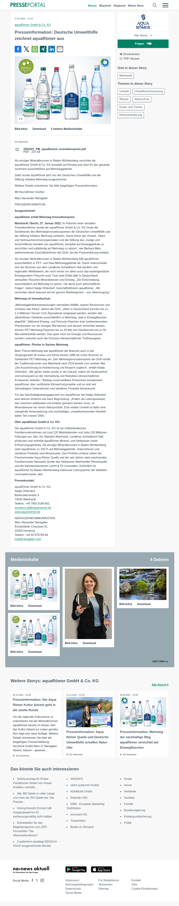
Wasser (124, 100)
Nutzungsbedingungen (79, 889)
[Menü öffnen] (165, 5)
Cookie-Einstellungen (144, 893)
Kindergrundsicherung (138, 821)
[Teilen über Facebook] (18, 49)
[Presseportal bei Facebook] (31, 885)
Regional (120, 5)
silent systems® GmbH (84, 789)
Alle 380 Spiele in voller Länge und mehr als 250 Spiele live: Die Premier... (34, 802)
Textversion (105, 889)
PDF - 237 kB (54, 150)
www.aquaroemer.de (27, 511)
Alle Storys (143, 35)
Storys (92, 5)
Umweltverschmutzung (150, 91)
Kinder (128, 783)
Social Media (73, 897)
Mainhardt (126, 75)
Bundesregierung (134, 814)
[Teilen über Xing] (43, 49)
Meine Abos (136, 5)
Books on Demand (82, 831)
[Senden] (60, 49)
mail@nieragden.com (28, 539)
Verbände (130, 796)
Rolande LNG (78, 802)
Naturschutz (143, 100)
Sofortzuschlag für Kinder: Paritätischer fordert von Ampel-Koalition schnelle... (32, 787)
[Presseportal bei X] (35, 885)
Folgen (143, 43)
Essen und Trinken (131, 108)
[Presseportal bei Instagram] (41, 884)
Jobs (134, 889)
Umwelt (124, 91)
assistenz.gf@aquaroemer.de (33, 507)
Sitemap (103, 893)
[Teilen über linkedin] (51, 49)
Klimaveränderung (131, 117)
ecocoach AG (78, 819)
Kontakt (136, 885)
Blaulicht (105, 5)
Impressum (72, 885)
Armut (128, 789)
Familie (128, 808)
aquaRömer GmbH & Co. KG (33, 24)
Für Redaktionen (108, 885)
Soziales (129, 802)
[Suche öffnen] (155, 5)
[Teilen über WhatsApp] (34, 49)
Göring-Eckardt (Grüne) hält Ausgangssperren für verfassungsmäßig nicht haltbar (32, 817)
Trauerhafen (78, 825)
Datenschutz (73, 893)
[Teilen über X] (26, 49)
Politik (128, 827)
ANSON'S (76, 783)
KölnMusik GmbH (81, 796)
